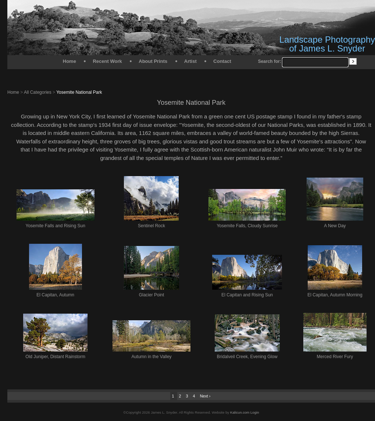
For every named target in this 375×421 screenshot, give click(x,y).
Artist (190, 61)
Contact (222, 61)
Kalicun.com (239, 412)
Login (254, 412)
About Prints (153, 61)
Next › (205, 396)
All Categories (37, 92)
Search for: (269, 61)
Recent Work (107, 61)
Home (69, 61)
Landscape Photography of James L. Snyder (327, 44)
